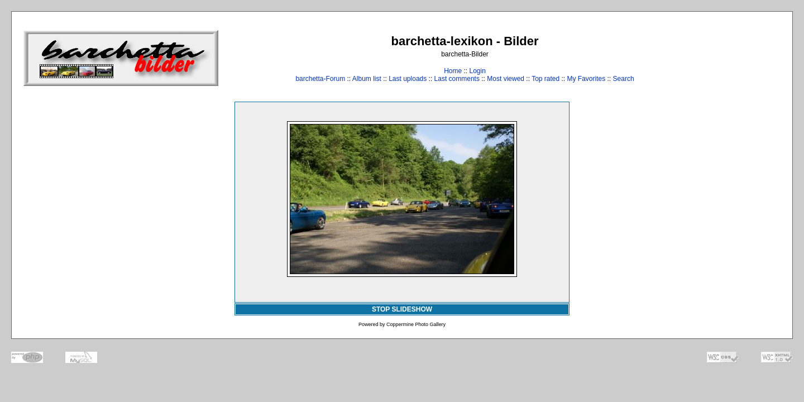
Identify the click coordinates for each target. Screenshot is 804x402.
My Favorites (586, 79)
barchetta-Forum (320, 79)
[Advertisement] (746, 58)
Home (453, 71)
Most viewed (505, 79)
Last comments (457, 79)
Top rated (545, 79)
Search (623, 79)
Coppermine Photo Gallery (416, 324)
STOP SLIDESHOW (402, 309)
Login (477, 71)
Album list (366, 79)
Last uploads (408, 79)
